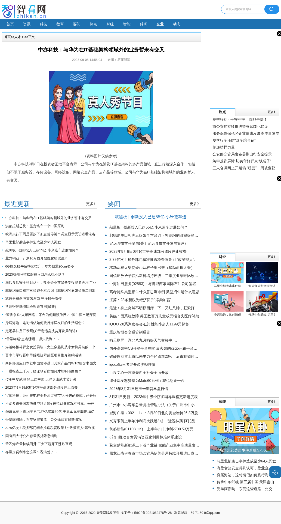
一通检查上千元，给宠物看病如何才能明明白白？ (43, 371)
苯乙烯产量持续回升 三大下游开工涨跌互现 (38, 444)
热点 (93, 24)
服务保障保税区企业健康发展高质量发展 (246, 133)
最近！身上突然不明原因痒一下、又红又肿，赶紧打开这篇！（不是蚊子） (170, 308)
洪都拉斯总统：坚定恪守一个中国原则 (34, 226)
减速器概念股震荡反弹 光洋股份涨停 (33, 299)
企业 (160, 24)
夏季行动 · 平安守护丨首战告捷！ (240, 120)
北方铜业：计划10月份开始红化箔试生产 (36, 258)
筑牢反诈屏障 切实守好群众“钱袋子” (242, 161)
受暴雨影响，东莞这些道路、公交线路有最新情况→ (45, 420)
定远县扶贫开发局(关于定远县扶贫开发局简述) (41, 331)
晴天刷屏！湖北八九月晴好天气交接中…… (144, 340)
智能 (126, 24)
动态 (176, 24)
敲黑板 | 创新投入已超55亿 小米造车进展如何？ (42, 250)
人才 (17, 37)
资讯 (27, 24)
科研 (143, 24)
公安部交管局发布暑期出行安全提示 (242, 154)
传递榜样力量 (224, 147)
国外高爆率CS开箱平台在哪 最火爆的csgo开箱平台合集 (155, 348)
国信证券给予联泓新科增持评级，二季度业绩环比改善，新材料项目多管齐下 (172, 276)
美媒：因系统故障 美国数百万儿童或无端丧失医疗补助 (154, 316)
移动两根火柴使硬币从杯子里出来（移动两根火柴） (152, 268)
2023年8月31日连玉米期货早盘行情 (138, 389)
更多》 (91, 204)
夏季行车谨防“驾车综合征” (234, 140)
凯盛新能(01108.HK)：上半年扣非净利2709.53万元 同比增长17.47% (165, 429)
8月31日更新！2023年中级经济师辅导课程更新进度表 (153, 397)
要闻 (76, 24)
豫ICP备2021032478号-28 (153, 513)
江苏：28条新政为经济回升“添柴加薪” (140, 300)
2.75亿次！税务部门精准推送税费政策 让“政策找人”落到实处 (159, 260)
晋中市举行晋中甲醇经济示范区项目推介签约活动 (43, 355)
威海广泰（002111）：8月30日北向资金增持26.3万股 (153, 413)
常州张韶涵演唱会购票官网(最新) (30, 307)
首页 (10, 24)
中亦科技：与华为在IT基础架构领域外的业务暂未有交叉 (48, 218)
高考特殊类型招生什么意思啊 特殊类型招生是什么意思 (154, 292)
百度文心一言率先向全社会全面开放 (139, 373)
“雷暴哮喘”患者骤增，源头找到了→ (32, 339)
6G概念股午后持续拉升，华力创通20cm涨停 (39, 266)
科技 (43, 24)
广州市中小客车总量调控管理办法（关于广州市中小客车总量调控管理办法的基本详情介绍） (185, 405)
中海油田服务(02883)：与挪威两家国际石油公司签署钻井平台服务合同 (167, 284)
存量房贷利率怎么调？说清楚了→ (31, 452)
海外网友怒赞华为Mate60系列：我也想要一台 (147, 381)
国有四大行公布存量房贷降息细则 (31, 436)
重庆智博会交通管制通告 (129, 332)
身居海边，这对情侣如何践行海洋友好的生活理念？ (45, 323)
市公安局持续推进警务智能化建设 (240, 126)
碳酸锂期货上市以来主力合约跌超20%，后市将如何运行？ (157, 356)
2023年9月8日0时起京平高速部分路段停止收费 (41, 387)
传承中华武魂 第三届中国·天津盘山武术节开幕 (41, 379)
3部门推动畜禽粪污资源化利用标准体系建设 (145, 437)
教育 (60, 24)
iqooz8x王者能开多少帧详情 (132, 364)
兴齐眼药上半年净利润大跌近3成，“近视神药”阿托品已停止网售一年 (165, 421)
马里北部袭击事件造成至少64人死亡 (33, 242)
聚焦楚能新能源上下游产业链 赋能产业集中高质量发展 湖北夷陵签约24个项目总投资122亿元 (185, 445)
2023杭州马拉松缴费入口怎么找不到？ (35, 274)
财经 (110, 24)
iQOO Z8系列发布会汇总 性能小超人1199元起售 (149, 324)
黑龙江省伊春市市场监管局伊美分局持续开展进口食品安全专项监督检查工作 (172, 453)
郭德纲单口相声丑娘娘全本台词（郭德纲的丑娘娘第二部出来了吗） (164, 235)
